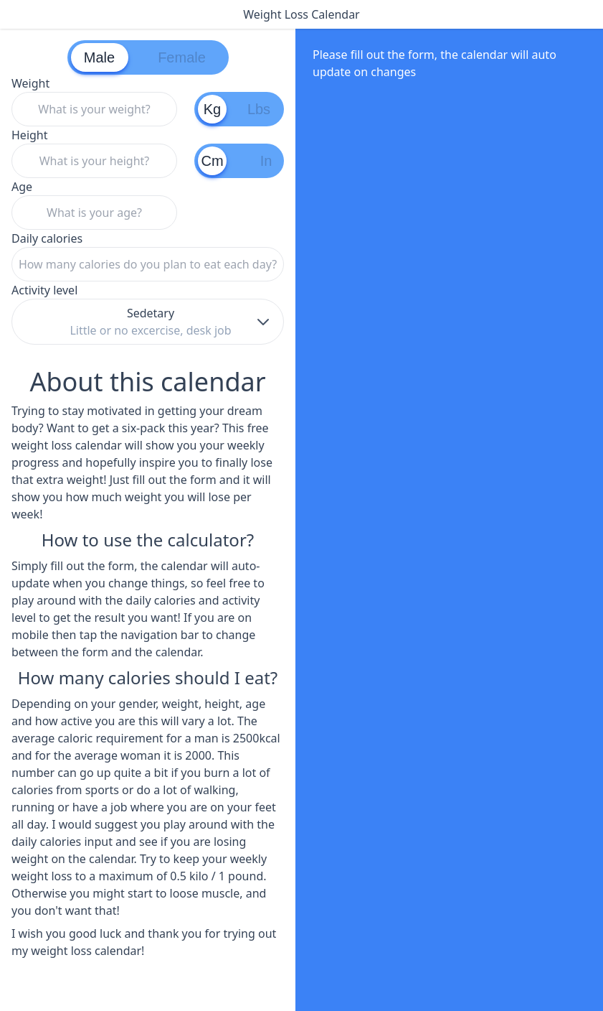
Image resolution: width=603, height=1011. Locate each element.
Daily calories (147, 255)
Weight (94, 100)
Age (94, 204)
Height (94, 152)
